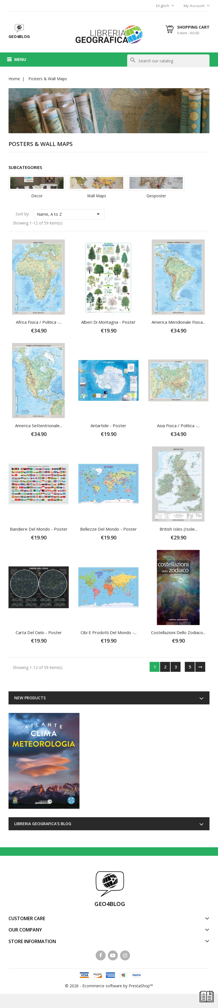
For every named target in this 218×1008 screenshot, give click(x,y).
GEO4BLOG (110, 904)
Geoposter (156, 195)
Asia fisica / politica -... (178, 425)
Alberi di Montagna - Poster (108, 322)
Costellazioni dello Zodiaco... (178, 632)
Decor (37, 195)
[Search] (168, 60)
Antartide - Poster (108, 425)
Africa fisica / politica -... (39, 322)
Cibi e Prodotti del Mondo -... (109, 632)
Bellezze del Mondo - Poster (108, 529)
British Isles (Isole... (178, 529)
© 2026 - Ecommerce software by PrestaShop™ (109, 985)
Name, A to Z (69, 214)
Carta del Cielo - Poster (39, 632)
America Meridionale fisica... (178, 322)
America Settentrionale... (38, 425)
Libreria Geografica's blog (42, 823)
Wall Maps (96, 195)
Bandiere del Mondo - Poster (39, 529)
